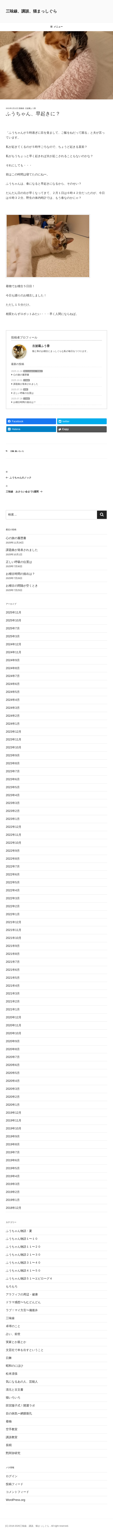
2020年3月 (13, 1088)
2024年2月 (13, 715)
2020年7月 (13, 1057)
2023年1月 (13, 819)
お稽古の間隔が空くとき (22, 585)
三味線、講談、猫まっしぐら (31, 11)
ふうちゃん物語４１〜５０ (23, 1270)
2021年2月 (13, 1001)
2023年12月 (13, 731)
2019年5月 (13, 1168)
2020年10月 (13, 1033)
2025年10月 (13, 620)
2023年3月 (13, 803)
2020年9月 (13, 1041)
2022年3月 (13, 898)
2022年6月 (13, 874)
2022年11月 (13, 834)
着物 (9, 1421)
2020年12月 (13, 1017)
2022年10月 (13, 842)
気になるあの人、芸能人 (33, 371)
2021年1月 (13, 1009)
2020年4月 (13, 1080)
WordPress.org (15, 1500)
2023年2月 (13, 811)
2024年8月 (13, 668)
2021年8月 (13, 953)
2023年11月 (13, 739)
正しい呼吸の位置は (23, 393)
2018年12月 (13, 1207)
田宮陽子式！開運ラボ (20, 1405)
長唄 (25, 389)
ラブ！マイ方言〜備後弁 (22, 1310)
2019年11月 (13, 1120)
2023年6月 (13, 779)
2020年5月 (13, 1073)
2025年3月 (13, 636)
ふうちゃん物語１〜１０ (22, 1238)
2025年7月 (13, 628)
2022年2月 (13, 906)
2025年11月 (13, 612)
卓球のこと (13, 1326)
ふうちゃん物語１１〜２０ (23, 1246)
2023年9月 (13, 755)
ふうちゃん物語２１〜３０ (23, 1254)
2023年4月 (13, 795)
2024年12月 (13, 644)
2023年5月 (13, 787)
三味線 (26, 380)
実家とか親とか (16, 1342)
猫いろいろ (19, 451)
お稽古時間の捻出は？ (24, 402)
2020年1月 (13, 1104)
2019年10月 (13, 1128)
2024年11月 (13, 652)
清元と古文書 (14, 1389)
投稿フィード (14, 1484)
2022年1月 (13, 914)
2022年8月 (13, 858)
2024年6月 (13, 684)
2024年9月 (13, 660)
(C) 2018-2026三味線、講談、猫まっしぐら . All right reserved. (37, 1526)
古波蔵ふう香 (30, 108)
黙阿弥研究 (13, 1453)
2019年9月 (13, 1136)
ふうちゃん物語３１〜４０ (23, 1262)
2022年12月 (13, 826)
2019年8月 (13, 1144)
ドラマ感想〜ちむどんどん (23, 1302)
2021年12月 (13, 922)
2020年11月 (13, 1025)
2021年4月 (13, 985)
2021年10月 (13, 938)
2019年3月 (13, 1184)
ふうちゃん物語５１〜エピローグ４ (29, 1278)
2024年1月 (13, 723)
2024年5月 (13, 692)
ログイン (11, 1476)
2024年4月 (13, 699)
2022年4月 (13, 890)
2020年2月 (13, 1096)
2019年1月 (13, 1200)
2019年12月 (13, 1112)
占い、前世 (13, 1334)
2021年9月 (13, 946)
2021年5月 (13, 977)
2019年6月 (13, 1160)
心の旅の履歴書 (21, 374)
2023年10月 (13, 747)
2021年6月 (13, 969)
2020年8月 (13, 1049)
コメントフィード (17, 1492)
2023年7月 (13, 771)
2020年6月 (13, 1065)
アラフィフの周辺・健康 (22, 1294)
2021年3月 (13, 993)
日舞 (12, 451)
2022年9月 (13, 850)
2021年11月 (13, 930)
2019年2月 (13, 1192)
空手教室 (11, 1429)
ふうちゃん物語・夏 (19, 1231)
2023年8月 (13, 763)
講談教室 (11, 1437)
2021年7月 (13, 961)
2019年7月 (13, 1152)
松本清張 (11, 1373)
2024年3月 (13, 707)
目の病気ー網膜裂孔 (19, 1413)
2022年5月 (13, 882)
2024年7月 (13, 676)
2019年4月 (13, 1176)
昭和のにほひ (14, 1365)
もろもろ (11, 1286)
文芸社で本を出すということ (25, 1350)
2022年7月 (13, 866)
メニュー (56, 26)
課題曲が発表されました (25, 384)
